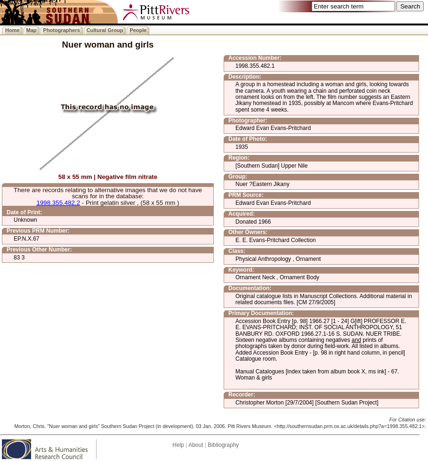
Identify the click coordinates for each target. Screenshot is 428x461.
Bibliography (223, 445)
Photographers (61, 30)
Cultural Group (105, 30)
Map (31, 30)
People (137, 30)
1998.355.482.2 (58, 202)
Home (12, 30)
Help (178, 445)
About (195, 445)
